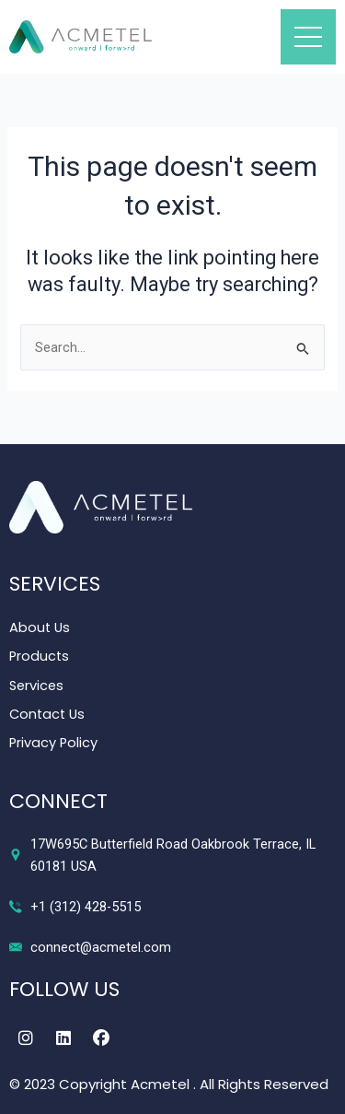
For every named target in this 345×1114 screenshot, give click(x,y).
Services (36, 685)
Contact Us (47, 714)
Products (39, 656)
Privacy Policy (53, 742)
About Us (39, 627)
